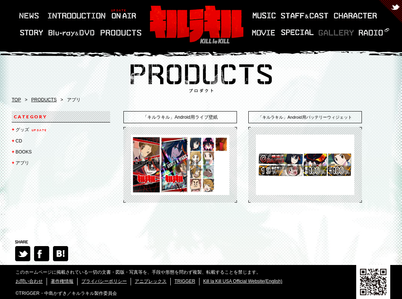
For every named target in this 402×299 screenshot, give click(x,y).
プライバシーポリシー (104, 281)
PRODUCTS (43, 99)
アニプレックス (151, 281)
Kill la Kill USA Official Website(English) (242, 281)
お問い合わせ (29, 281)
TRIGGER (185, 281)
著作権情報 (62, 281)
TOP (16, 99)
